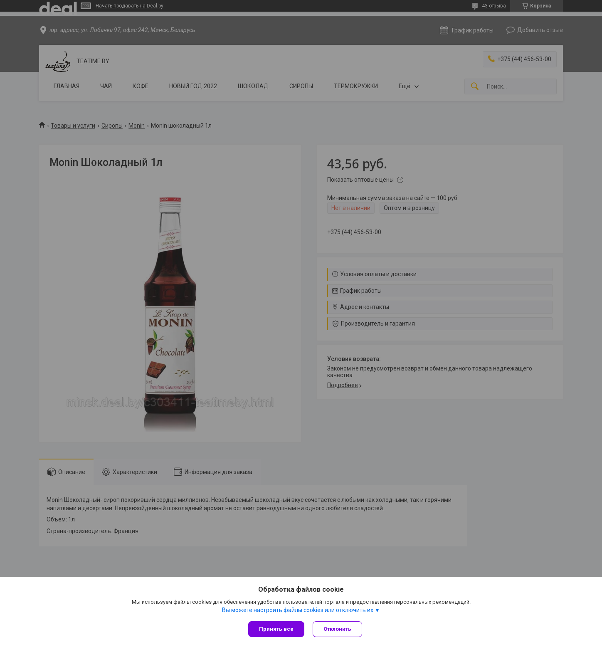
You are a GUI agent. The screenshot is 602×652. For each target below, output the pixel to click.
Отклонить (337, 629)
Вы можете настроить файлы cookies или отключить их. (298, 610)
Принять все (276, 629)
